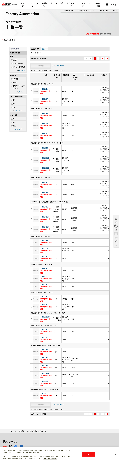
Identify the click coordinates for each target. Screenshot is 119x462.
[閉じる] (115, 454)
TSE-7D (44, 182)
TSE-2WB (45, 133)
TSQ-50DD (45, 373)
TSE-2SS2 (45, 158)
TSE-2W (44, 284)
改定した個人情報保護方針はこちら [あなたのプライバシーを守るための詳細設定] (28, 452)
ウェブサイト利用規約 (50, 458)
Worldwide (107, 4)
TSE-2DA (45, 240)
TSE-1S (44, 304)
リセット (22, 71)
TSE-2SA (45, 248)
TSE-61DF (45, 227)
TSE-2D (44, 268)
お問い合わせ (82, 11)
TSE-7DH (45, 192)
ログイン (114, 11)
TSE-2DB (45, 113)
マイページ (93, 11)
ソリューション (33, 4)
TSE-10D (45, 337)
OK (89, 454)
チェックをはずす (58, 66)
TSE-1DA (45, 89)
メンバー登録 (104, 11)
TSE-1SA (45, 99)
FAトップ (23, 4)
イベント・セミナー (84, 4)
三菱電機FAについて (69, 11)
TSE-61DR (45, 217)
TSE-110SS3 (46, 317)
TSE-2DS (45, 148)
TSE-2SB (45, 123)
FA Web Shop (98, 4)
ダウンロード (70, 4)
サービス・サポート (56, 4)
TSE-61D (45, 207)
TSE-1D (44, 297)
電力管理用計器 (9, 40)
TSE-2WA (45, 256)
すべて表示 (18, 110)
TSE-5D (44, 329)
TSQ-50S (45, 357)
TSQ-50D (45, 349)
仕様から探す (14, 49)
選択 (43, 49)
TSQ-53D (45, 381)
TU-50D (44, 393)
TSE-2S (44, 276)
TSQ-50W (45, 365)
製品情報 (44, 4)
